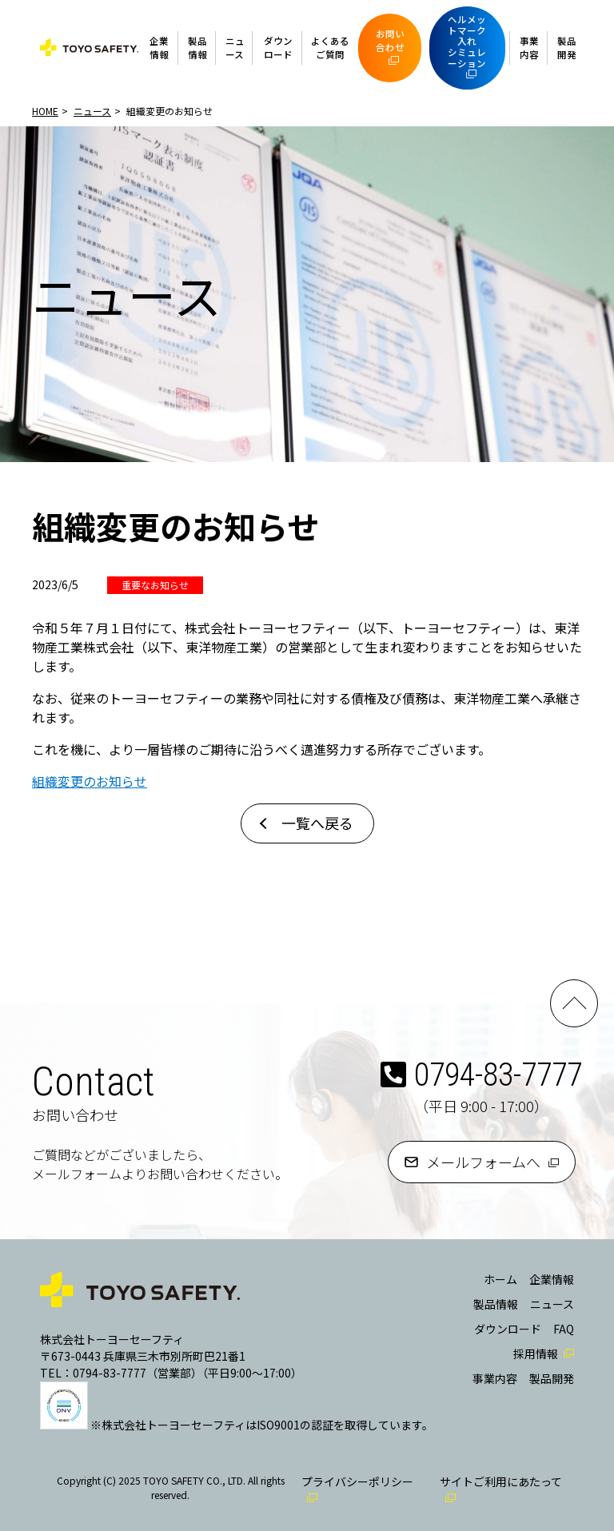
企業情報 (159, 47)
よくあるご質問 (330, 47)
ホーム (500, 1279)
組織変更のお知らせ (89, 781)
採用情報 (535, 1354)
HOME (45, 111)
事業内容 (529, 47)
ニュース (235, 47)
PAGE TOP (574, 1003)
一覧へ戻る (317, 822)
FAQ (563, 1329)
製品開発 (566, 47)
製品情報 (197, 47)
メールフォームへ (483, 1161)
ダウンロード (278, 47)
